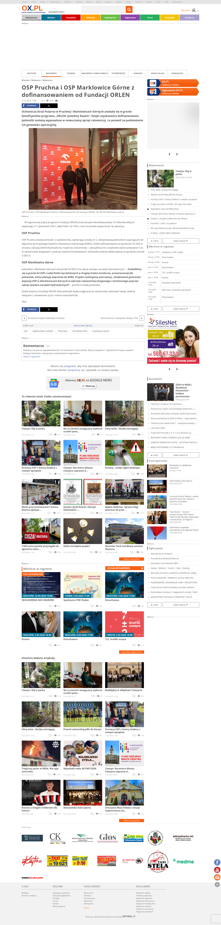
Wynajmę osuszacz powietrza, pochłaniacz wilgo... (174, 573)
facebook (29, 105)
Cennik (55, 901)
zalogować (70, 366)
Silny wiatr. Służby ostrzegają (164, 189)
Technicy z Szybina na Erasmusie (166, 404)
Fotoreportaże (118, 73)
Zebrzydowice (177, 2)
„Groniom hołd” (158, 428)
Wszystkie (31, 73)
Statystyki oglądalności (61, 895)
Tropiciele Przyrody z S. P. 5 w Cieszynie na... (172, 432)
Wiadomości (31, 18)
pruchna (62, 331)
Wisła (166, 2)
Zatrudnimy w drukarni (162, 553)
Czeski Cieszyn (55, 2)
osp (26, 331)
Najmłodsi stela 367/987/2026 (165, 209)
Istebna (98, 2)
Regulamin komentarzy (145, 901)
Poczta (86, 908)
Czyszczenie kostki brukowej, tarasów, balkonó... (173, 587)
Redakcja (25, 893)
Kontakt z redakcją (29, 895)
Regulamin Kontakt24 (144, 911)
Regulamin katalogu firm (145, 903)
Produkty (56, 898)
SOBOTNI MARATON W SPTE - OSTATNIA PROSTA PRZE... (174, 442)
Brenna (24, 2)
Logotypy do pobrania (61, 893)
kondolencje (177, 73)
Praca (150, 18)
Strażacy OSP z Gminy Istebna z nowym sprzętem (174, 199)
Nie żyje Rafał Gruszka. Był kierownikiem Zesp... (173, 228)
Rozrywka (169, 18)
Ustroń (158, 2)
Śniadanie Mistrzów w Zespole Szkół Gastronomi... (174, 413)
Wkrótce (51, 18)
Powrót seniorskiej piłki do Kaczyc (166, 194)
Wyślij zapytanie (59, 906)
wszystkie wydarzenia (131, 652)
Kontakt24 (71, 18)
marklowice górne (43, 331)
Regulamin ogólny (143, 893)
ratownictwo (79, 331)
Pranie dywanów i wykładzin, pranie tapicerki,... (173, 577)
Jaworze (118, 2)
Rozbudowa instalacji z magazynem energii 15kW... (175, 592)
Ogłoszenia (130, 18)
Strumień (149, 2)
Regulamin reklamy (143, 906)
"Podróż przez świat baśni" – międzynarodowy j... (174, 423)
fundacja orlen (100, 331)
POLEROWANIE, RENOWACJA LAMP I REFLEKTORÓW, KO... (175, 582)
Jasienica (108, 2)
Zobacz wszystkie (132, 559)
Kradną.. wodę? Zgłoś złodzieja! (165, 233)
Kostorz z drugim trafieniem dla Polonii (169, 218)
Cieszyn (43, 2)
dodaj (118, 568)
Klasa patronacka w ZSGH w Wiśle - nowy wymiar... (174, 418)
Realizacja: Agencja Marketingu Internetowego (110, 916)
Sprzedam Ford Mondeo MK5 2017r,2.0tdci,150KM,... (164, 563)
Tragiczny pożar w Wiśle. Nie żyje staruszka (171, 204)
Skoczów (138, 2)
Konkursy (189, 18)
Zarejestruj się (76, 370)
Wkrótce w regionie (37, 569)
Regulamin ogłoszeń (144, 898)
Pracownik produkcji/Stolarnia (165, 558)
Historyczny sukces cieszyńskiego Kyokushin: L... (173, 408)
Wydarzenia (47, 80)
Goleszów (78, 2)
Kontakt (56, 903)
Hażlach (89, 2)
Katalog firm (110, 18)
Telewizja (90, 18)
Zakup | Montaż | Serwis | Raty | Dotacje (170, 568)
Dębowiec (67, 2)
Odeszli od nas (157, 73)
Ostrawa (128, 2)
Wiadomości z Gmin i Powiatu (95, 73)
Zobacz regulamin (31, 356)
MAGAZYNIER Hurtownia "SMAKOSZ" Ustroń (171, 597)
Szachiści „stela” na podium (164, 223)
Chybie (33, 2)
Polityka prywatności (144, 895)
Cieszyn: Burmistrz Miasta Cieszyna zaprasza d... (174, 213)
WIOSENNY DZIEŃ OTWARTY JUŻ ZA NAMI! (170, 437)
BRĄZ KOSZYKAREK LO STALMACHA (167, 447)
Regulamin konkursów (144, 909)
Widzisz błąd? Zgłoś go (83, 325)
